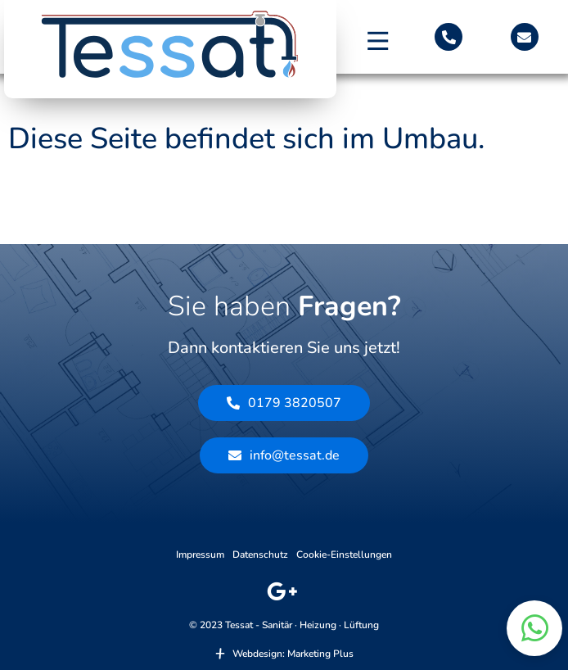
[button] (378, 41)
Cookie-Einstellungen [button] (344, 554)
